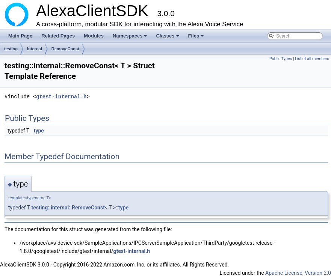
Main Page (20, 36)
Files (196, 38)
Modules (94, 36)
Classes (168, 38)
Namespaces (130, 38)
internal (34, 49)
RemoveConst (65, 49)
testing (11, 49)
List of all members (312, 58)
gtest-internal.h (61, 96)
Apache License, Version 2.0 (298, 273)
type (39, 131)
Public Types (280, 58)
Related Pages (58, 36)
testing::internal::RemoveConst (67, 208)
